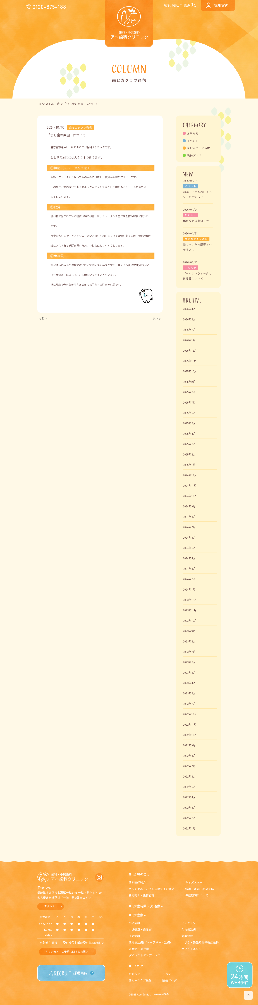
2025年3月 (189, 444)
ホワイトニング (191, 949)
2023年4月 (189, 683)
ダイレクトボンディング (144, 955)
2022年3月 (189, 807)
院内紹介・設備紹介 (141, 895)
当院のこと (141, 874)
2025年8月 (189, 392)
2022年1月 (189, 828)
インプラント (190, 923)
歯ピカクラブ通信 (198, 148)
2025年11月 (190, 361)
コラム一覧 (52, 104)
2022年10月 (190, 735)
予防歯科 (134, 936)
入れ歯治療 (188, 929)
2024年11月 (190, 485)
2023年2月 (189, 703)
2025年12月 (190, 350)
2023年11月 (190, 610)
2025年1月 (189, 464)
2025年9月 (189, 381)
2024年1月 (189, 589)
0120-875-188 (49, 6)
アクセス (49, 906)
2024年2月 (189, 579)
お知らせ (192, 133)
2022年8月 (189, 755)
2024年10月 (190, 496)
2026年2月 (189, 329)
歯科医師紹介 (137, 882)
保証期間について (196, 895)
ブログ (138, 965)
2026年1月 (189, 340)
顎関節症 (187, 936)
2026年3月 (189, 319)
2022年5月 (189, 787)
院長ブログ (194, 155)
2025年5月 (189, 423)
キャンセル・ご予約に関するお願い (66, 951)
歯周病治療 (150, 942)
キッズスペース (195, 882)
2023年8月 (189, 641)
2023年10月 (190, 620)
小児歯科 (134, 923)
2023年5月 (189, 672)
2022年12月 (190, 714)
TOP (40, 104)
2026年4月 (189, 309)
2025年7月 (189, 402)
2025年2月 (189, 454)
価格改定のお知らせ (196, 221)
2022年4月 (189, 797)
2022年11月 (190, 724)
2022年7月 (189, 766)
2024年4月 (189, 558)
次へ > (157, 318)
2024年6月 (189, 537)
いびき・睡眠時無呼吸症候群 (200, 942)
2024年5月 (189, 548)
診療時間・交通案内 (148, 905)
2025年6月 (189, 413)
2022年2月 (189, 818)
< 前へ (43, 318)
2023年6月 (189, 662)
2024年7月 (189, 527)
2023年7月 (189, 651)
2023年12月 (190, 600)
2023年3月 (189, 693)
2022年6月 (189, 776)
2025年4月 (189, 433)
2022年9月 (189, 745)
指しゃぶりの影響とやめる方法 (197, 247)
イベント (192, 140)
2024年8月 (189, 516)
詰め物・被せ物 (139, 949)
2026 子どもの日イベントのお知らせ (197, 194)
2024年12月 (190, 475)
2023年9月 (189, 631)
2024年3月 (189, 568)
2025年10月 (190, 371)
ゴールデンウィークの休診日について (197, 275)
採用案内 (221, 5)
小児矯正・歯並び (140, 929)
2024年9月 (189, 506)
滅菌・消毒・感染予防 (199, 889)
